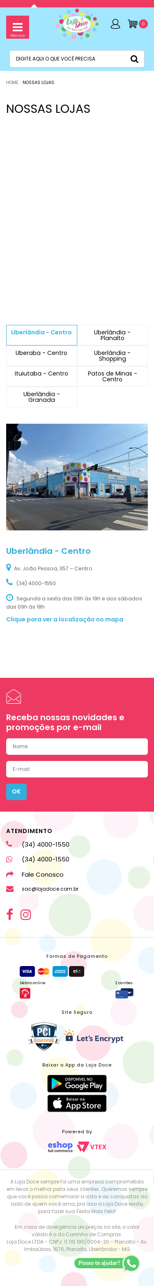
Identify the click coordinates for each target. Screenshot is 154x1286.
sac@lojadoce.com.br (42, 889)
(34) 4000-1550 (37, 844)
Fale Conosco (35, 874)
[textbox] (77, 59)
